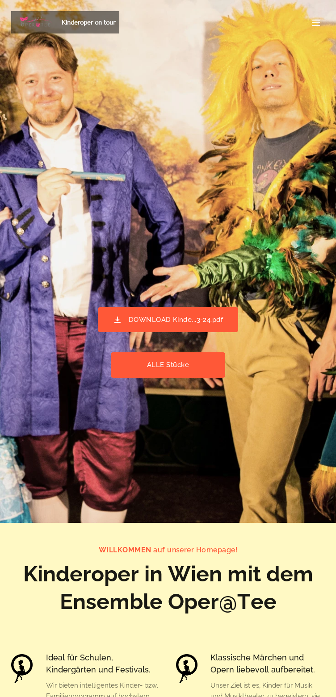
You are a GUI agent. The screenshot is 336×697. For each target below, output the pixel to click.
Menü (316, 22)
